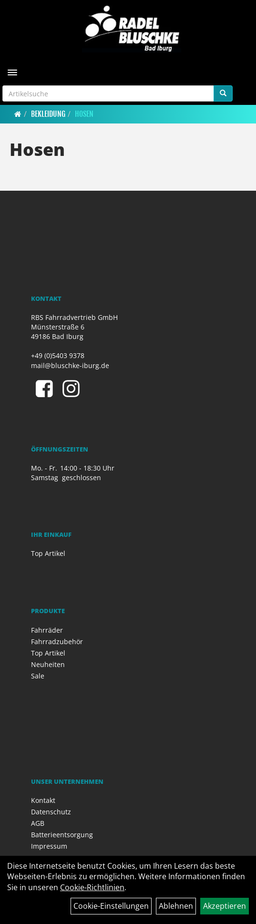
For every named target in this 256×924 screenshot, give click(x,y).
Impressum (49, 846)
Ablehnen (176, 906)
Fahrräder (47, 630)
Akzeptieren (224, 906)
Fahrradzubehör (57, 641)
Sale (37, 675)
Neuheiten (48, 664)
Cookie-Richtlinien (92, 887)
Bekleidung (48, 114)
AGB (37, 823)
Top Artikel (48, 553)
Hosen (84, 114)
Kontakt (43, 800)
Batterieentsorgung (62, 834)
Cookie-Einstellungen (111, 906)
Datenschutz (51, 811)
